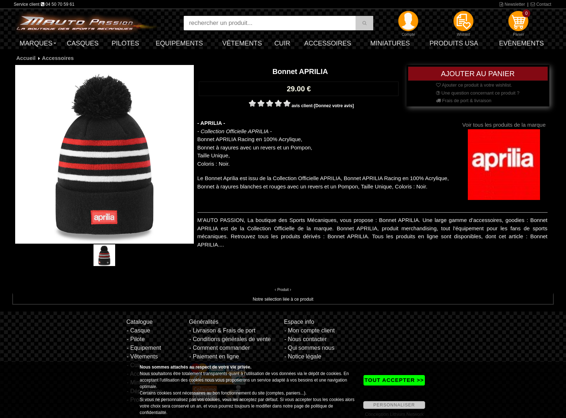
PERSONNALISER (394, 405)
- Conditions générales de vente (230, 339)
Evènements (521, 43)
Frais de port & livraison (463, 100)
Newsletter (512, 4)
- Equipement (144, 348)
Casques (83, 43)
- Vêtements (142, 356)
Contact (541, 4)
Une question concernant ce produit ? (477, 93)
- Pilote (136, 339)
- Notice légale (302, 356)
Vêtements (242, 43)
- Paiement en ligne (214, 356)
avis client (302, 105)
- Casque (138, 330)
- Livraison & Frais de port (222, 330)
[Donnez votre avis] (334, 105)
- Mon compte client (309, 330)
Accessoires (327, 43)
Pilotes (125, 43)
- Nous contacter (305, 339)
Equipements (179, 43)
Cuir (282, 43)
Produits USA (454, 43)
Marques (35, 43)
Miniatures (390, 43)
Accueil (25, 58)
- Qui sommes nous (309, 348)
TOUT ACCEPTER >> (394, 380)
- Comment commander (219, 348)
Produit (283, 290)
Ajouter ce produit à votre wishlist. (474, 85)
